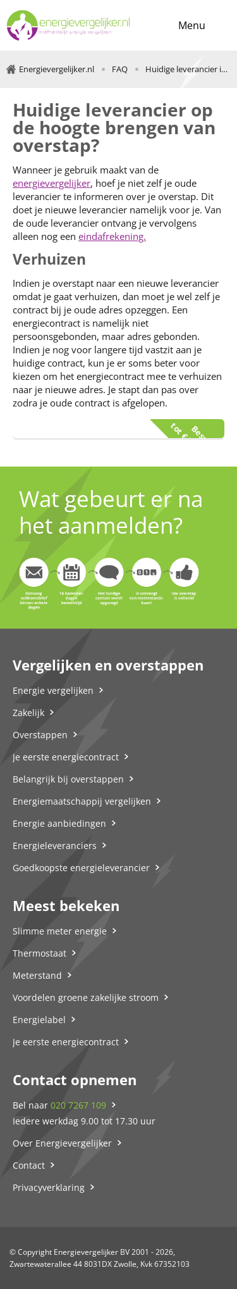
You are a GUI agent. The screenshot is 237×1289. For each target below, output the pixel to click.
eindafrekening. (112, 236)
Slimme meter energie (60, 931)
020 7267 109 (78, 1105)
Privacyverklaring (49, 1187)
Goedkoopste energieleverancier (81, 868)
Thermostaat (39, 953)
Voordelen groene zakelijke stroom (86, 997)
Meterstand (37, 975)
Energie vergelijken (53, 690)
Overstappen (40, 735)
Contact (29, 1165)
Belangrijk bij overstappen (68, 779)
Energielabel (39, 1020)
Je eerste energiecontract (66, 757)
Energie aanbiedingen (59, 823)
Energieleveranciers (55, 845)
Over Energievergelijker (62, 1143)
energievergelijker (51, 183)
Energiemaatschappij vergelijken (82, 801)
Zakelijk (28, 713)
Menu (191, 25)
